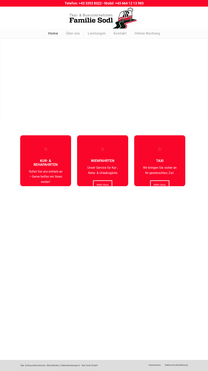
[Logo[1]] (104, 17)
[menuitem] (53, 33)
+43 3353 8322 (90, 3)
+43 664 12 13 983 (129, 3)
